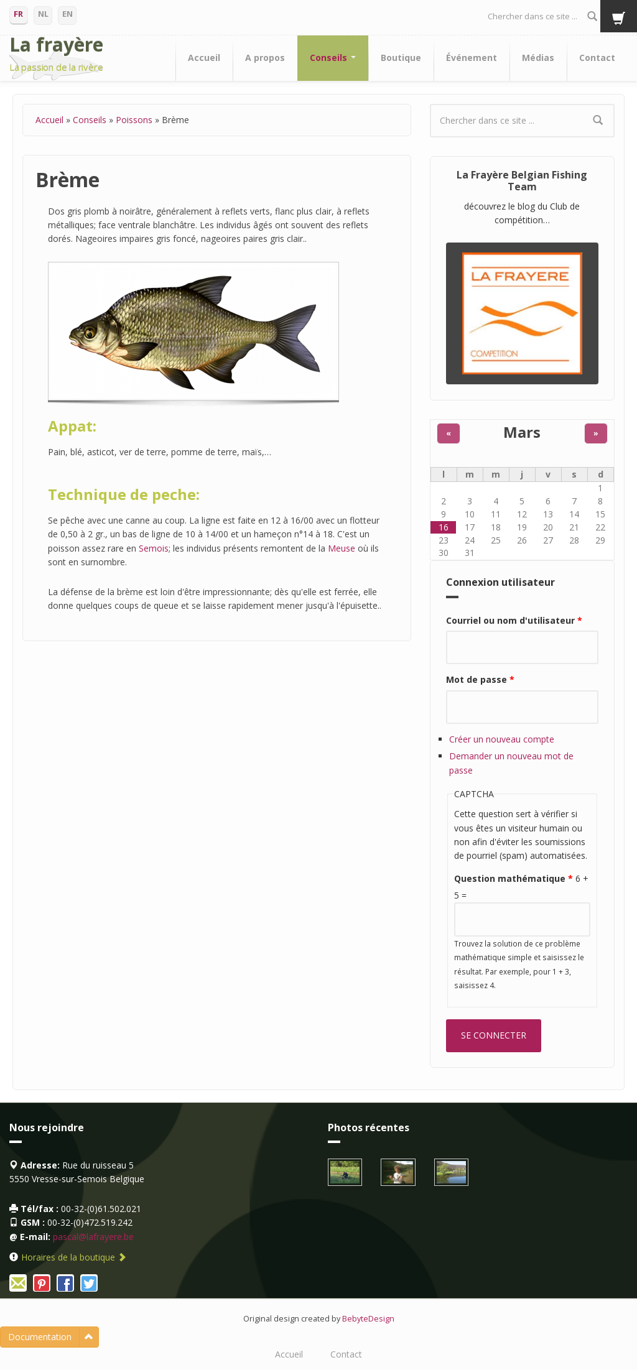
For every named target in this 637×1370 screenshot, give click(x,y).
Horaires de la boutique (73, 1257)
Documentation (40, 1337)
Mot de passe (480, 679)
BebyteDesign (368, 1318)
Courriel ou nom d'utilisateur (514, 620)
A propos (265, 57)
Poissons (134, 120)
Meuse (341, 548)
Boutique (401, 57)
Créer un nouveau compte (501, 739)
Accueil (204, 57)
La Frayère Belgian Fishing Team (522, 180)
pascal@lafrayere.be (93, 1237)
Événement (471, 57)
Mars (522, 432)
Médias (538, 57)
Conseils (333, 57)
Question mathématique (513, 878)
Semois (154, 548)
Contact (597, 57)
